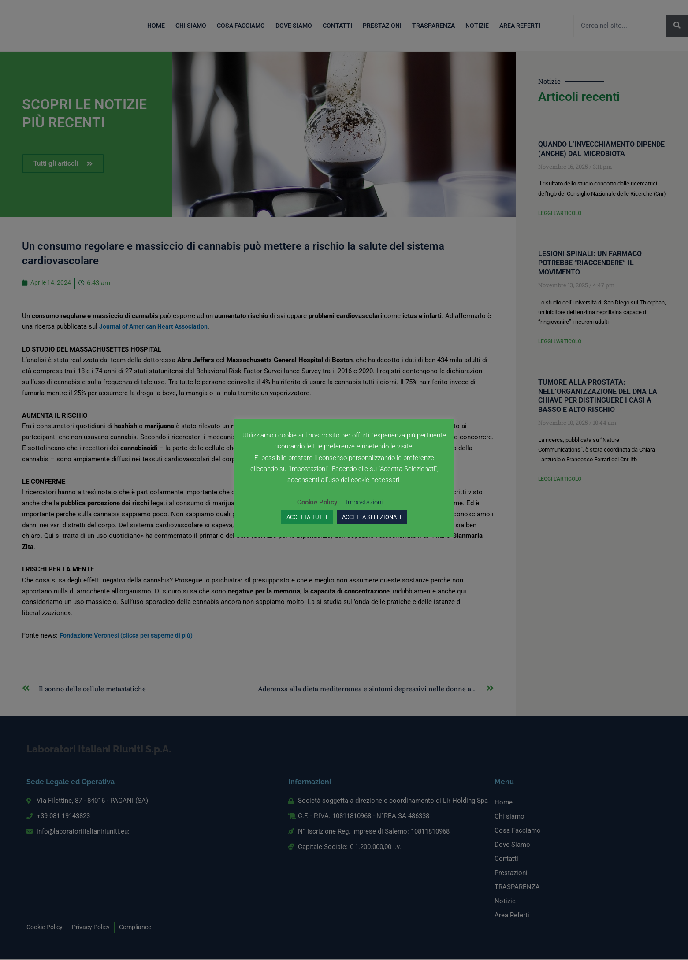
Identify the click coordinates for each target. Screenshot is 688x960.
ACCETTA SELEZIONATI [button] (372, 517)
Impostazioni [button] (364, 502)
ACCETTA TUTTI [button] (306, 517)
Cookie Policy (317, 502)
